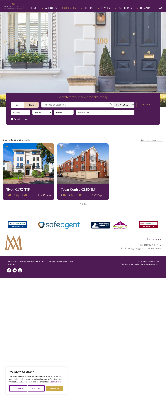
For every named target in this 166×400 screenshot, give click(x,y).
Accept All (54, 388)
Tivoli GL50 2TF (18, 190)
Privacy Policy (26, 261)
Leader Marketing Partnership (146, 264)
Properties (69, 8)
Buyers (105, 8)
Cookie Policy (55, 382)
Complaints (50, 261)
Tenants (145, 8)
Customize (18, 388)
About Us (51, 8)
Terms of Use (38, 261)
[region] (36, 380)
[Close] (63, 369)
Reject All (36, 388)
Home (33, 8)
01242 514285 (152, 244)
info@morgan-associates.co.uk (144, 248)
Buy (17, 104)
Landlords (125, 8)
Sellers (88, 8)
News (159, 8)
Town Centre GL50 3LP (78, 190)
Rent (31, 104)
